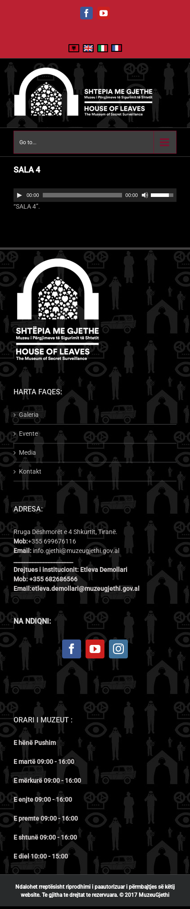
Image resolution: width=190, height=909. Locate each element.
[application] (95, 195)
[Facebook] (71, 648)
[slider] (82, 195)
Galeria (29, 414)
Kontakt (30, 471)
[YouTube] (95, 648)
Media (27, 452)
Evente (28, 433)
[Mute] (145, 195)
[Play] (19, 195)
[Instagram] (118, 648)
